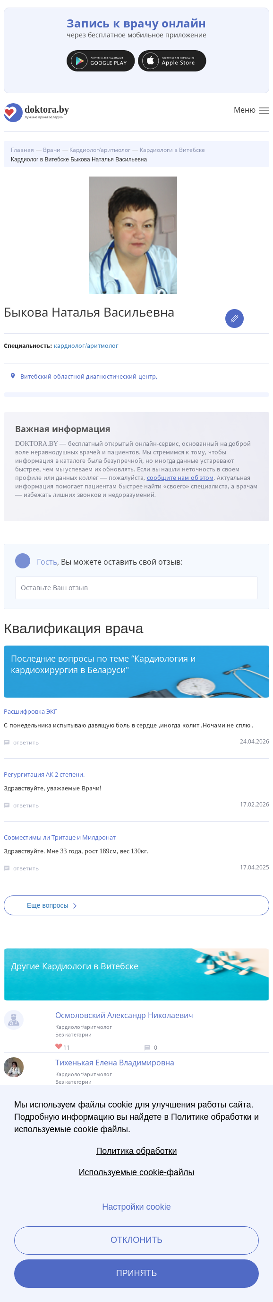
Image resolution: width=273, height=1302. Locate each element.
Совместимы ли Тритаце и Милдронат (60, 837)
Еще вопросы (55, 905)
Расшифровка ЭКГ (30, 711)
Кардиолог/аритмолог (86, 345)
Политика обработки (136, 1151)
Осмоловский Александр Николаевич (124, 1015)
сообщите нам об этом (180, 477)
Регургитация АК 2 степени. (44, 774)
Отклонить (136, 1240)
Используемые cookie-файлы (137, 1172)
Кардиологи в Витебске (90, 966)
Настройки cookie (136, 1207)
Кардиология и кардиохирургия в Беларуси (103, 664)
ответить (26, 742)
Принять (136, 1273)
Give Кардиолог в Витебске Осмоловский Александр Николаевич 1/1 (59, 1047)
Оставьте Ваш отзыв (136, 587)
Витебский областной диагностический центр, (88, 376)
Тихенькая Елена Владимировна (114, 1062)
